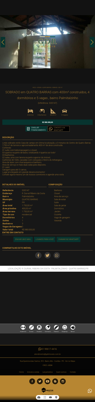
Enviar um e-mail (23, 239)
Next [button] (92, 42)
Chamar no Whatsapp (68, 239)
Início (34, 87)
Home (21, 372)
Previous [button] (3, 42)
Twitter (47, 255)
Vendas (39, 87)
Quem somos (61, 372)
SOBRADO (54, 87)
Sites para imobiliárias (47, 394)
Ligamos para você (45, 239)
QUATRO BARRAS (47, 87)
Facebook (38, 255)
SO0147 (60, 87)
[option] (47, 42)
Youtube (47, 381)
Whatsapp (57, 255)
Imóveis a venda (33, 372)
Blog (55, 381)
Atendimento (89, 391)
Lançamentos (48, 372)
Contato (73, 372)
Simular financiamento (38, 128)
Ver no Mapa (70, 361)
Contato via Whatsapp (59, 129)
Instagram (63, 381)
